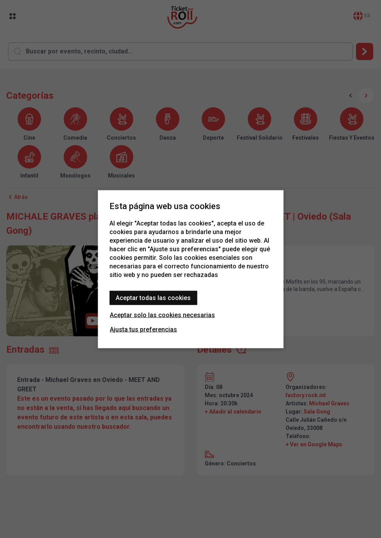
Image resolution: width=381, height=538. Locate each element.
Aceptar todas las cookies (153, 297)
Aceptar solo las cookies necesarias (162, 314)
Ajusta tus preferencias (143, 329)
